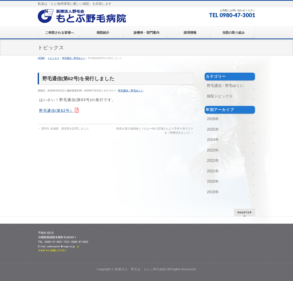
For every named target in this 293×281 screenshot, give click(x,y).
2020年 (213, 181)
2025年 (213, 129)
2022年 (213, 161)
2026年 (213, 119)
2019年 (213, 192)
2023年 (213, 150)
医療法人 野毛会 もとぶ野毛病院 (140, 269)
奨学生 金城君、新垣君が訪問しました (63, 128)
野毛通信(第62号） (56, 111)
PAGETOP (244, 212)
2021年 (213, 171)
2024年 (213, 140)
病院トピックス (220, 96)
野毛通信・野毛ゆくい (130, 90)
